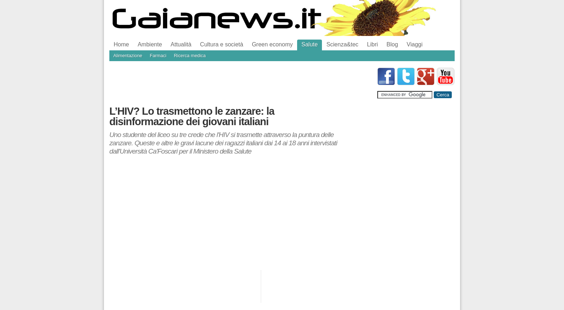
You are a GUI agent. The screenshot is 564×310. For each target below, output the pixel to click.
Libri (372, 44)
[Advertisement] (240, 84)
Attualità (180, 44)
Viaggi (415, 44)
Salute (309, 44)
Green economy (272, 44)
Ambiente (150, 44)
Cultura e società (221, 44)
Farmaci (158, 55)
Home (121, 44)
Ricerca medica (190, 55)
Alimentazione (127, 55)
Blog (392, 44)
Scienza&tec (342, 44)
